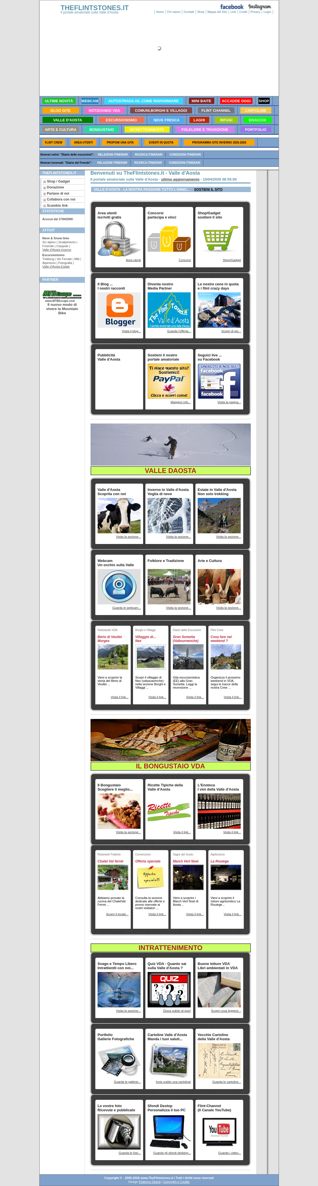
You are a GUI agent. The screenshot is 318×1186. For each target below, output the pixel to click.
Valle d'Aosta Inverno (56, 249)
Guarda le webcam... (126, 607)
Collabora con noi (59, 199)
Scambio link (55, 206)
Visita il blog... (131, 331)
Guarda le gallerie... (127, 1081)
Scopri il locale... (117, 914)
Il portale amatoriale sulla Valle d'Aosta (90, 12)
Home (160, 11)
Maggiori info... (181, 402)
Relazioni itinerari (113, 154)
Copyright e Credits (176, 1181)
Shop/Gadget (232, 260)
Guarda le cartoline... (226, 1081)
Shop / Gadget (56, 181)
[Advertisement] (115, 381)
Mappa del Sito (217, 11)
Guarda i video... (229, 1153)
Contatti (189, 11)
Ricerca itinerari (149, 154)
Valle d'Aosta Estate (56, 266)
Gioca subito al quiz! (177, 1010)
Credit (243, 11)
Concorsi (185, 260)
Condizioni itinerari (185, 154)
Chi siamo (174, 11)
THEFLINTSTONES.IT (95, 8)
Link (233, 11)
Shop (200, 11)
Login (267, 11)
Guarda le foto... (130, 1153)
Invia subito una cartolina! (173, 1081)
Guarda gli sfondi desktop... (172, 1153)
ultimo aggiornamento (180, 179)
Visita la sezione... (128, 536)
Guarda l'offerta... (179, 331)
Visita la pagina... (229, 402)
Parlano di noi (56, 193)
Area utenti (133, 260)
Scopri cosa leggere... (226, 1010)
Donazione (53, 187)
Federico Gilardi (150, 1181)
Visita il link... (119, 697)
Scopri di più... (231, 331)
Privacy (256, 11)
